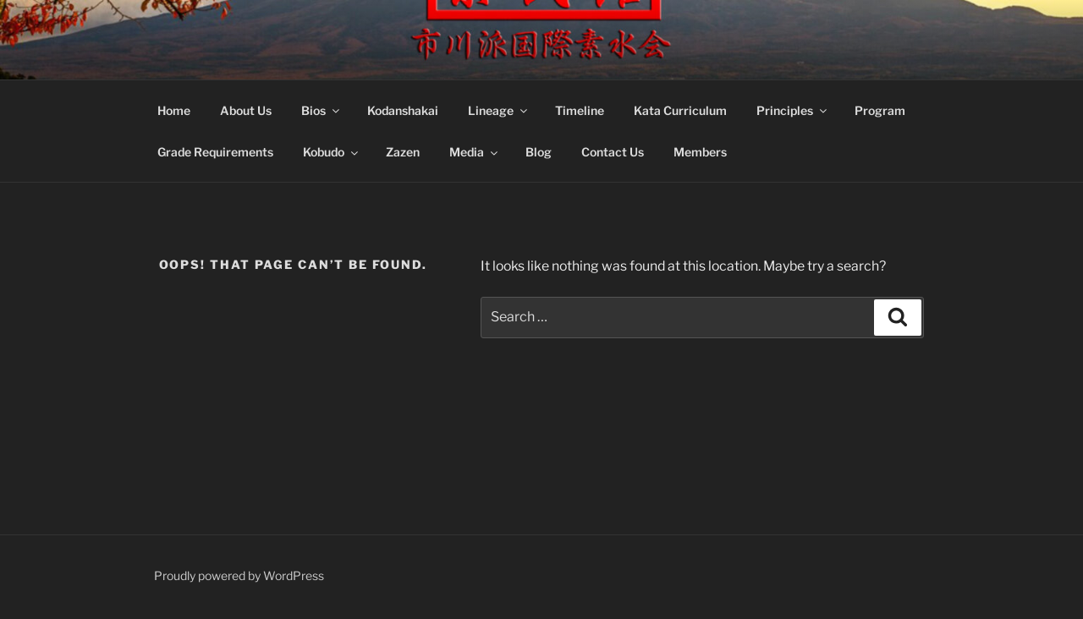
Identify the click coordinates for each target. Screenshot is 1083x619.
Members (700, 153)
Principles (792, 112)
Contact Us (612, 153)
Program (880, 112)
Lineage (499, 112)
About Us (246, 112)
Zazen (403, 153)
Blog (538, 153)
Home (173, 112)
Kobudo (331, 153)
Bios (321, 112)
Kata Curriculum (680, 112)
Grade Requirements (215, 153)
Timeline (579, 112)
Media (474, 153)
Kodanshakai (402, 112)
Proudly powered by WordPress (239, 579)
